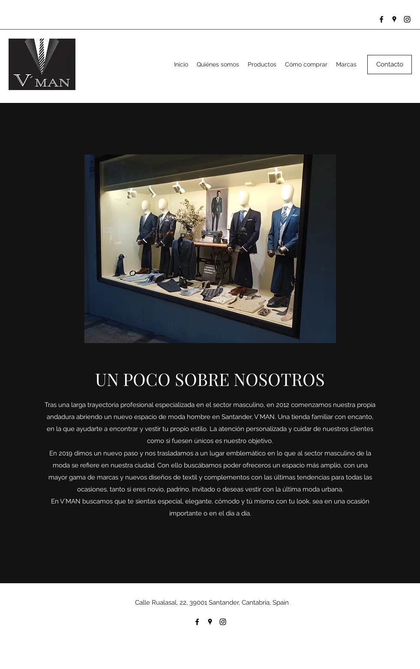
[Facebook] (381, 19)
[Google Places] (394, 19)
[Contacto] (389, 64)
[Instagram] (407, 19)
